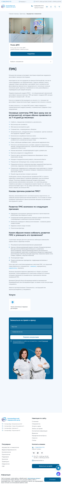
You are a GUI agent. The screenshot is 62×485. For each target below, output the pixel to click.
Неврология (6, 464)
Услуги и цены (36, 426)
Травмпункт (5, 461)
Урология (5, 459)
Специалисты (36, 424)
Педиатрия (5, 457)
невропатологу (13, 268)
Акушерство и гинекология (10, 447)
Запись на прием (37, 428)
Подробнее (31, 54)
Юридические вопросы (39, 435)
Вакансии (35, 433)
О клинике (35, 421)
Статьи (34, 440)
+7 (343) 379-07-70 (6, 1)
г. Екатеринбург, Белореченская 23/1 (13, 424)
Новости (34, 438)
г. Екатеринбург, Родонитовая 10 (12, 430)
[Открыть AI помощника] (58, 468)
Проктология (6, 454)
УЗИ (3, 466)
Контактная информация (39, 431)
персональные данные (34, 478)
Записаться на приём (45, 466)
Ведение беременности (9, 450)
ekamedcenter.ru (39, 460)
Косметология (6, 452)
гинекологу (33, 266)
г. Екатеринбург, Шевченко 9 (11, 428)
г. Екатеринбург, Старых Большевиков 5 (14, 426)
